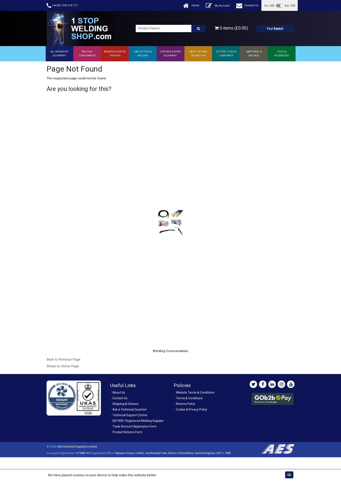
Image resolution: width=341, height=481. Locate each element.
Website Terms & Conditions (195, 392)
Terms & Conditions (189, 398)
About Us (118, 392)
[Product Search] (198, 28)
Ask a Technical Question (129, 409)
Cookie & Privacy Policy (191, 409)
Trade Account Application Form (134, 426)
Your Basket (275, 28)
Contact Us (247, 5)
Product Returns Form (127, 432)
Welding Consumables (170, 351)
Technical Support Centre (129, 415)
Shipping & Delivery (125, 404)
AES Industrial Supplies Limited (77, 446)
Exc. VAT (290, 5)
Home (191, 5)
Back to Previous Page (63, 359)
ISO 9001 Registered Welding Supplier (138, 421)
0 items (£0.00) (231, 28)
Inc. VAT (269, 5)
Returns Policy (185, 404)
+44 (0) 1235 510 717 (62, 5)
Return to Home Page (63, 366)
